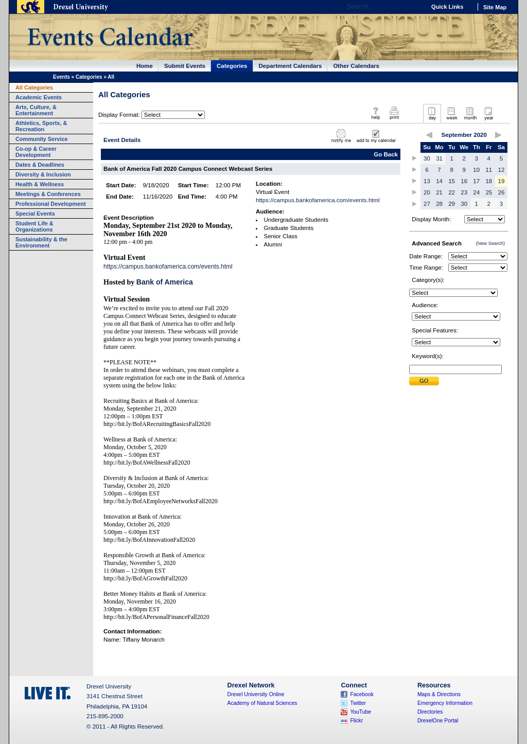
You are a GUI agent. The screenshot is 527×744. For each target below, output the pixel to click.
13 (427, 181)
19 (501, 181)
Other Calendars (356, 66)
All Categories (34, 87)
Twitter (358, 703)
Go (415, 6)
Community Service (41, 139)
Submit (424, 381)
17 (476, 181)
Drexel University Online (256, 694)
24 (476, 192)
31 (439, 158)
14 (439, 181)
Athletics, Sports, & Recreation (41, 126)
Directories (430, 712)
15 (451, 181)
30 (427, 158)
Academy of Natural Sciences (262, 703)
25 (488, 192)
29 (451, 204)
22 (451, 192)
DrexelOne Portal (437, 720)
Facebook (362, 694)
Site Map (494, 7)
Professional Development (50, 204)
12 (501, 170)
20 (427, 192)
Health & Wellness (39, 184)
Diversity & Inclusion (43, 174)
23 (464, 192)
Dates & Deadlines (39, 165)
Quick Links (447, 7)
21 (439, 192)
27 (427, 204)
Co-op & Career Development (36, 152)
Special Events (35, 213)
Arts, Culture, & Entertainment (36, 110)
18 (488, 181)
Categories (232, 66)
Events (61, 77)
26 (501, 192)
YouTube (360, 712)
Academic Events (38, 97)
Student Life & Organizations (34, 226)
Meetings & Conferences (48, 194)
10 (476, 170)
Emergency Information (444, 703)
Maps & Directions (439, 694)
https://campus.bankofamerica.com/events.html (168, 266)
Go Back (386, 154)
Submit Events (184, 66)
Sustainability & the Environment (41, 242)
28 (439, 204)
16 (464, 181)
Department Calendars (290, 66)
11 (488, 170)
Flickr (356, 720)
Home (144, 66)
